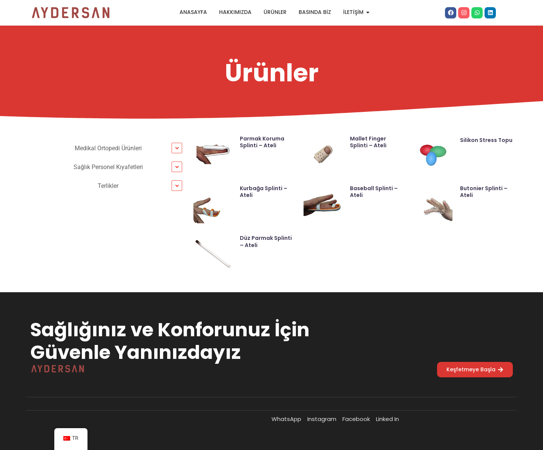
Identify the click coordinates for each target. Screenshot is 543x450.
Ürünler (275, 12)
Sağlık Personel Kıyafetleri (108, 167)
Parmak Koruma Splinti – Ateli (262, 142)
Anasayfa (193, 12)
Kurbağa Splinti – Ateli (263, 191)
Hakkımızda (235, 12)
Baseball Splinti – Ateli (374, 191)
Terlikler (108, 185)
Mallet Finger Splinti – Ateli (368, 142)
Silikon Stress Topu (486, 140)
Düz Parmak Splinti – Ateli (266, 241)
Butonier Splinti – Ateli (484, 191)
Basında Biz (315, 12)
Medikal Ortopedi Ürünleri (108, 148)
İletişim (355, 12)
